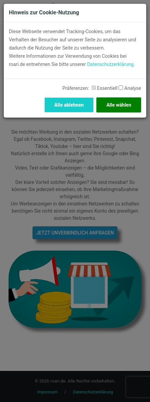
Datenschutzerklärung (110, 64)
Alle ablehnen (69, 105)
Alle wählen (118, 105)
